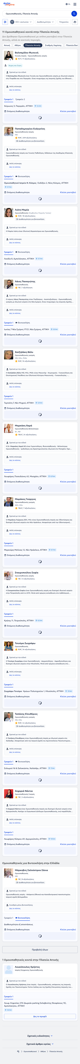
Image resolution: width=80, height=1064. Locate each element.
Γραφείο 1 (8, 99)
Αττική (7, 45)
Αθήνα (18, 45)
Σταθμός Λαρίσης (53, 45)
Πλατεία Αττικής (33, 45)
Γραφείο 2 (20, 99)
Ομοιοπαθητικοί (30, 1051)
